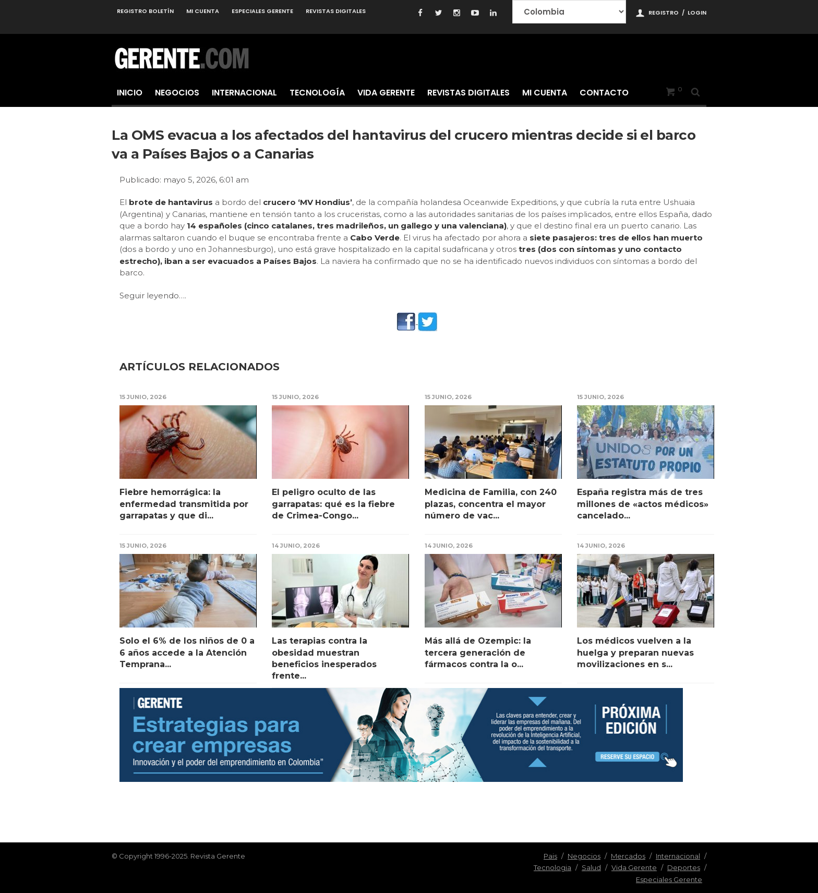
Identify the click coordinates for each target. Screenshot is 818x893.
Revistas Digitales (336, 11)
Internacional (244, 93)
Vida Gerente (386, 93)
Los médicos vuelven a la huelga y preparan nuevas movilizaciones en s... (635, 652)
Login (697, 12)
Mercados (628, 856)
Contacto (604, 93)
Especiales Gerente (262, 11)
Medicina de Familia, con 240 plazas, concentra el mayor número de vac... (491, 504)
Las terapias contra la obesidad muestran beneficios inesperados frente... (324, 658)
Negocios (177, 93)
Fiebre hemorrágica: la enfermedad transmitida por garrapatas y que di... (183, 504)
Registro (663, 12)
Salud (591, 867)
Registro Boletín (145, 11)
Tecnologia (552, 867)
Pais (550, 856)
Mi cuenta (202, 11)
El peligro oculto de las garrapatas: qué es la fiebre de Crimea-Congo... (333, 504)
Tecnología (317, 93)
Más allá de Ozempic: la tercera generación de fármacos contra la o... (478, 652)
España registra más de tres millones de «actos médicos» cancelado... (642, 504)
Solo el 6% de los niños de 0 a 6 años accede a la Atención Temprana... (187, 652)
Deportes (683, 867)
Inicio (129, 93)
